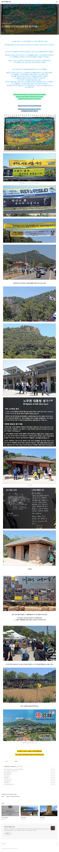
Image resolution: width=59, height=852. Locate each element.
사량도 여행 (6, 775)
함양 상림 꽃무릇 (7, 772)
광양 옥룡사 (6, 777)
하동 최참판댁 (7, 780)
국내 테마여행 (12, 766)
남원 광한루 (6, 782)
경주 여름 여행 (7, 774)
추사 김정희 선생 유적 (8, 784)
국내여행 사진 (6, 766)
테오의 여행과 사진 (6, 2)
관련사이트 (4, 843)
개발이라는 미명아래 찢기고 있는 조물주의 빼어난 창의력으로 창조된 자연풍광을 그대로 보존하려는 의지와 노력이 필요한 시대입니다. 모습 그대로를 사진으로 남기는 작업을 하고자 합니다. (27, 829)
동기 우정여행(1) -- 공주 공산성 (10, 770)
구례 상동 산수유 (7, 779)
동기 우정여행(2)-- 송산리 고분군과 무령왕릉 (13, 769)
